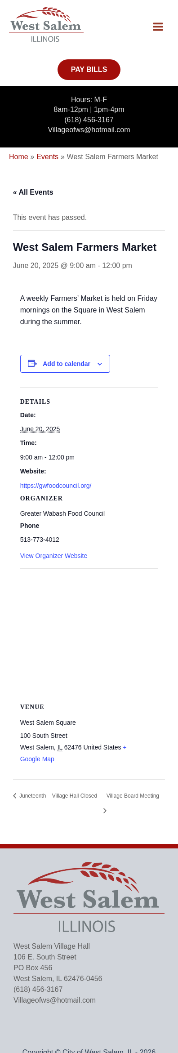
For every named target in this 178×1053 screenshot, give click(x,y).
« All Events (33, 192)
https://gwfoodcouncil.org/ (56, 485)
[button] (89, 69)
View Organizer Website (54, 555)
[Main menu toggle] (158, 27)
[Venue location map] (89, 633)
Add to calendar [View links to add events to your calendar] (66, 363)
